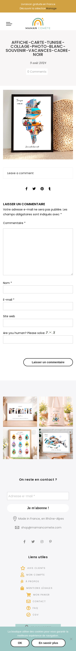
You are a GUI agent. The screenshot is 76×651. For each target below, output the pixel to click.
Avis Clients (32, 568)
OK (20, 643)
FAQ (32, 608)
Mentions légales (36, 588)
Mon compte (32, 574)
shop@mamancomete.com (41, 527)
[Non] (71, 639)
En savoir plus (48, 643)
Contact (36, 601)
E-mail (8, 300)
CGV (32, 614)
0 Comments (36, 72)
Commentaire (14, 223)
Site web (9, 316)
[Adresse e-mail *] (38, 496)
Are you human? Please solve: (38, 337)
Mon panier (38, 594)
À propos (29, 581)
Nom (7, 283)
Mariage (51, 8)
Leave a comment (20, 173)
